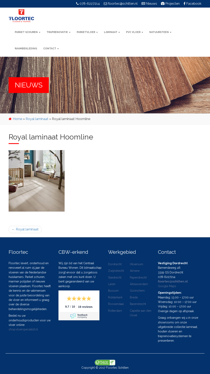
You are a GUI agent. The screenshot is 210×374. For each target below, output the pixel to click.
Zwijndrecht (116, 270)
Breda (134, 297)
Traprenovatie (59, 32)
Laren (111, 284)
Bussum (113, 290)
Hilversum (136, 264)
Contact (51, 48)
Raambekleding (26, 48)
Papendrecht (138, 277)
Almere (134, 270)
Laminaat (112, 32)
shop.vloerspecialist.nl (23, 329)
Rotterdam (115, 310)
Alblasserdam (139, 284)
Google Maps (167, 286)
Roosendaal (116, 304)
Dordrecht (115, 264)
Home (17, 119)
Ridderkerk (115, 297)
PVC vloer (134, 32)
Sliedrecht (114, 277)
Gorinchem (137, 290)
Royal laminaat (37, 119)
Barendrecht (138, 304)
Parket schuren (27, 32)
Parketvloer (87, 32)
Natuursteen (160, 32)
